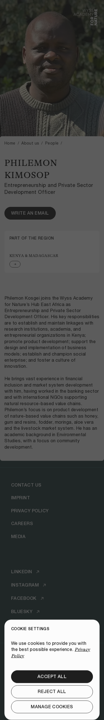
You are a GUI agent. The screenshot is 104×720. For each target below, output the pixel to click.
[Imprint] (20, 498)
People (52, 143)
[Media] (18, 536)
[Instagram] (29, 585)
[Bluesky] (26, 611)
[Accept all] (52, 695)
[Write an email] (30, 213)
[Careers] (22, 523)
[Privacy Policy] (29, 511)
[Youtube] (26, 625)
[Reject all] (52, 710)
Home (10, 143)
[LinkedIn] (26, 571)
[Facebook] (28, 598)
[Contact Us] (26, 485)
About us (30, 143)
